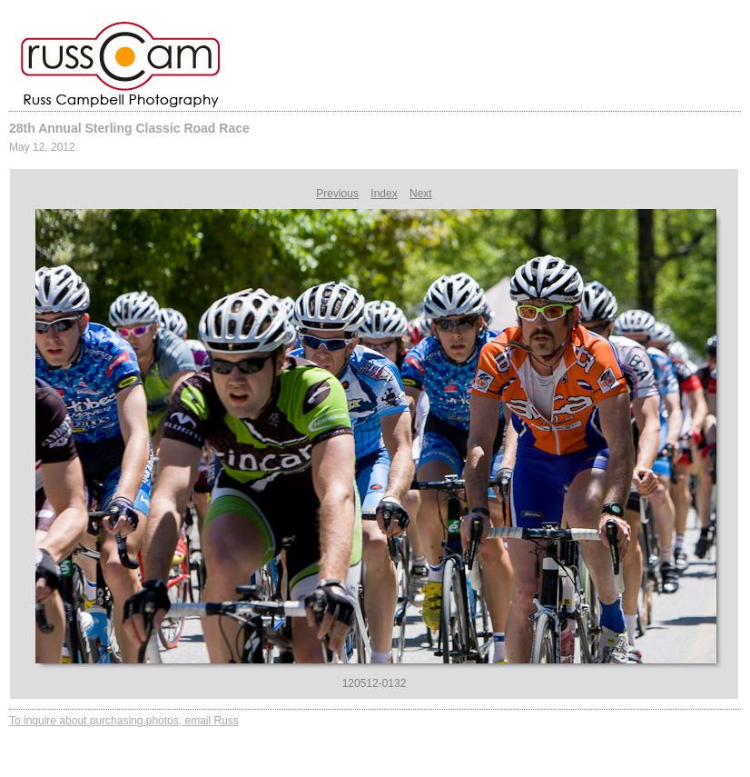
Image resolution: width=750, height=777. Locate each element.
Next (421, 193)
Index (383, 193)
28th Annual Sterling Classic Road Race (129, 128)
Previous (337, 193)
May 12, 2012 (42, 147)
